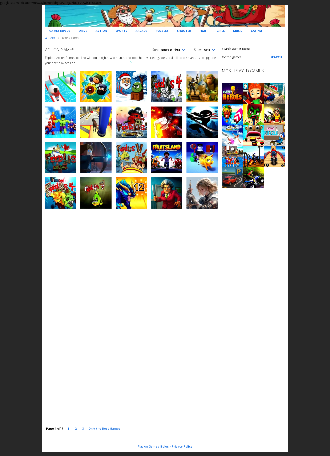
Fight (204, 31)
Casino (256, 31)
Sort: (155, 50)
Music (237, 31)
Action (101, 31)
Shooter (184, 31)
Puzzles (162, 31)
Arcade (141, 31)
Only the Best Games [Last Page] (104, 428)
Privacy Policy (182, 446)
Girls (221, 31)
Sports (121, 31)
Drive (83, 31)
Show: (198, 50)
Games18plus (59, 31)
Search (276, 57)
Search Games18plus (236, 49)
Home (52, 38)
